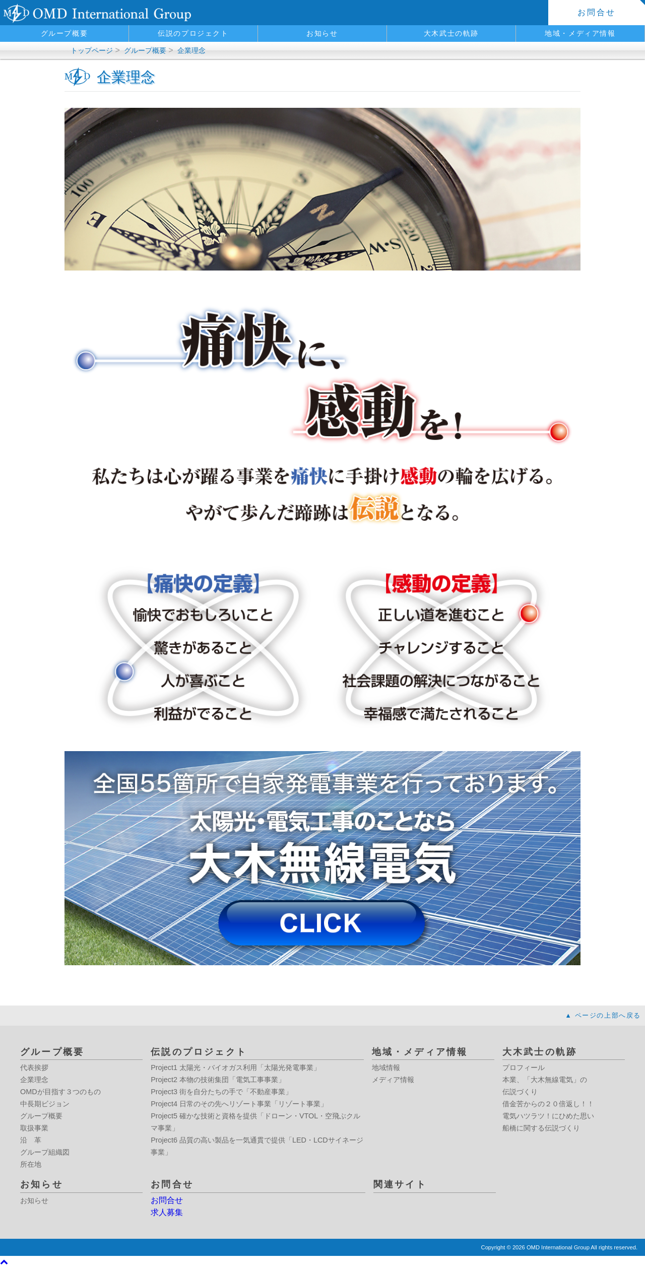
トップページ (92, 50)
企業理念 (191, 50)
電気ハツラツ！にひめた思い (548, 1116)
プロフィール (523, 1067)
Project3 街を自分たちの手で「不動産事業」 (221, 1092)
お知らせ (322, 33)
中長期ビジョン (45, 1104)
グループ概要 (64, 33)
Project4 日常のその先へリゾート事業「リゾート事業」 (239, 1104)
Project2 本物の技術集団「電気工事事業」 (218, 1080)
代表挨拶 (34, 1067)
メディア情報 (393, 1080)
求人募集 (167, 1212)
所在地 (30, 1164)
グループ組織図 (45, 1152)
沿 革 (30, 1140)
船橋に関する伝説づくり (541, 1128)
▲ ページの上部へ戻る (603, 1015)
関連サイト (400, 1184)
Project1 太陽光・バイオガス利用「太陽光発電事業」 (235, 1067)
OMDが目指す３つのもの (60, 1092)
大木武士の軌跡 (451, 33)
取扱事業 (34, 1128)
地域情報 (386, 1067)
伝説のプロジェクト (193, 33)
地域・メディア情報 (580, 33)
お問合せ (596, 12)
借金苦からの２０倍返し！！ (548, 1104)
